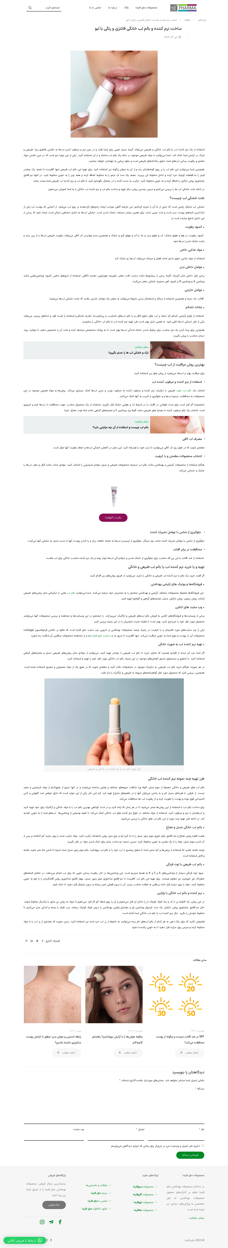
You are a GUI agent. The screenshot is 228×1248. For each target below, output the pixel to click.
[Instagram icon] (46, 1240)
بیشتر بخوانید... (195, 1218)
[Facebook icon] (51, 1240)
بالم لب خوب (183, 391)
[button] (24, 1240)
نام (201, 1129)
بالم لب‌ (71, 593)
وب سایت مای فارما (102, 636)
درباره (101, 1193)
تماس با (100, 1201)
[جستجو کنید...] (43, 7)
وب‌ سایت (78, 1129)
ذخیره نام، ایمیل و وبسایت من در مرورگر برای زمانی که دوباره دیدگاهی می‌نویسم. (155, 1146)
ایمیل (140, 1129)
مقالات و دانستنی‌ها (99, 1185)
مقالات (187, 20)
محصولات (145, 1187)
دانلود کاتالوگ (97, 1209)
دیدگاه (199, 1089)
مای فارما (202, 20)
